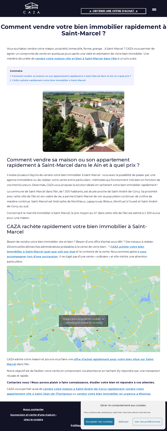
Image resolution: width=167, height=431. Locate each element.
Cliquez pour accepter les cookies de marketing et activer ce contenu (83, 321)
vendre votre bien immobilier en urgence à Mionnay (114, 393)
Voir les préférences (147, 421)
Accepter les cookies (99, 421)
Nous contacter (33, 409)
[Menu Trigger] (154, 9)
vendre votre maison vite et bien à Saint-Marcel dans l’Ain (76, 58)
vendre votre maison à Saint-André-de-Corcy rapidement (83, 389)
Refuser (124, 421)
